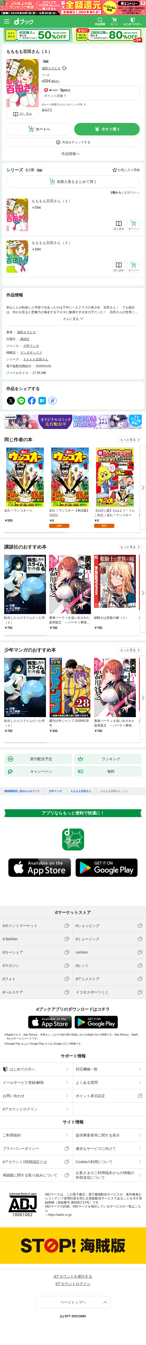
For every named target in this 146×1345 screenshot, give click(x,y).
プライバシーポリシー (21, 1148)
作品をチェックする (76, 142)
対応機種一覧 (87, 1069)
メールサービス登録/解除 (23, 1082)
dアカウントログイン (20, 1109)
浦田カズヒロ (51, 68)
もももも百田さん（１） (52, 201)
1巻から (116, 192)
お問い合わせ (14, 1096)
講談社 (25, 339)
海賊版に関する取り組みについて (30, 1175)
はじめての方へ (19, 1069)
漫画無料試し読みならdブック (22, 791)
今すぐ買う (111, 129)
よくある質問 (87, 1082)
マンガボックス (31, 352)
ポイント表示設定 (90, 1096)
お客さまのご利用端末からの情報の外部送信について (105, 1175)
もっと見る (128, 440)
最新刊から (132, 192)
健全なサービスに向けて (96, 1148)
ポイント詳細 (53, 96)
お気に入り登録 (129, 170)
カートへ (43, 129)
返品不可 (47, 109)
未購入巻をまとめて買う (77, 182)
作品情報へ (70, 154)
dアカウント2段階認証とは (25, 1162)
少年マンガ (31, 346)
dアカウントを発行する (73, 1276)
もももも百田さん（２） (52, 243)
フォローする (64, 68)
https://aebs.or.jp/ (60, 1215)
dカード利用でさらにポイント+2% (62, 104)
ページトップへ (73, 1302)
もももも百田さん (35, 359)
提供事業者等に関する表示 (98, 1135)
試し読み (26, 114)
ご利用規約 (12, 1135)
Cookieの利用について (94, 1162)
